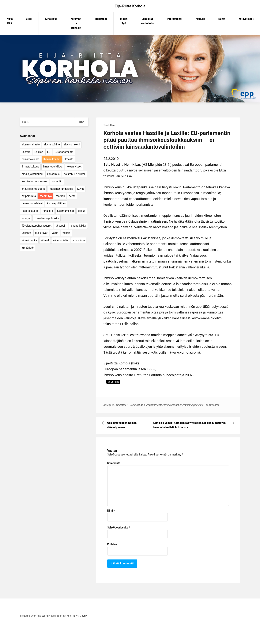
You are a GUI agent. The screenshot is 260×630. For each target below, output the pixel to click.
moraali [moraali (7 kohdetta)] (60, 196)
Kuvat (221, 18)
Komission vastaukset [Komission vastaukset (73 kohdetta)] (35, 181)
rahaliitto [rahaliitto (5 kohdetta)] (48, 210)
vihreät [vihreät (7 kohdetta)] (45, 240)
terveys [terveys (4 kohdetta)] (26, 218)
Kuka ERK (10, 21)
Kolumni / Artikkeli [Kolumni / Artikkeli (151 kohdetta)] (74, 173)
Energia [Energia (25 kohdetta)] (26, 151)
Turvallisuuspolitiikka (192, 404)
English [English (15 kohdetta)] (39, 151)
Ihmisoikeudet (171, 404)
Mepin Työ (123, 21)
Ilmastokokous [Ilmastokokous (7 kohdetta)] (30, 166)
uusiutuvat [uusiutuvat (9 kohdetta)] (41, 232)
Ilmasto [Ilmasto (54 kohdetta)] (68, 159)
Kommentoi (212, 404)
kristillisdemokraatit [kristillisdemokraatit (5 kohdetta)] (33, 188)
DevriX (83, 615)
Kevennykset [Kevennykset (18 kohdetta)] (74, 166)
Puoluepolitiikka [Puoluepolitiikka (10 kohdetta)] (56, 203)
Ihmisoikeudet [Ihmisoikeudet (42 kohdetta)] (51, 159)
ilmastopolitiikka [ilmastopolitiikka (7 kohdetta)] (52, 166)
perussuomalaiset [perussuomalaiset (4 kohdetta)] (32, 203)
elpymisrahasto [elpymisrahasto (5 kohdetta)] (31, 144)
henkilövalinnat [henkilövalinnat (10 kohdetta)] (30, 159)
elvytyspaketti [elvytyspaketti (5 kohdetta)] (72, 144)
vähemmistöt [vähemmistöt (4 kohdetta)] (61, 240)
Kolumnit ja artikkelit (75, 23)
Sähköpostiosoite (118, 527)
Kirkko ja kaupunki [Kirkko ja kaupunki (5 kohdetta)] (32, 173)
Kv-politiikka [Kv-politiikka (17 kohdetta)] (29, 196)
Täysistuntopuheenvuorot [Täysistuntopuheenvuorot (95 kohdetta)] (37, 225)
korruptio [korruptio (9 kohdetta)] (57, 181)
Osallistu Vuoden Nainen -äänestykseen (122, 425)
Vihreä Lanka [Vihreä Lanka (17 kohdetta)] (29, 240)
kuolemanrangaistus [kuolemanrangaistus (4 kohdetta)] (61, 188)
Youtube (200, 18)
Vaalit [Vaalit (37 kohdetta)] (55, 232)
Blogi (29, 18)
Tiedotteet (101, 18)
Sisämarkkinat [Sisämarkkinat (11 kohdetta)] (65, 210)
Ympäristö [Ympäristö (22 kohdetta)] (28, 247)
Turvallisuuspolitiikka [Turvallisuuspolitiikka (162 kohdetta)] (46, 218)
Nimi (111, 510)
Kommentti (113, 463)
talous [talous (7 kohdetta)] (81, 210)
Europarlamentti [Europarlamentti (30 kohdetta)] (64, 151)
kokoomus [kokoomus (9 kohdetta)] (53, 173)
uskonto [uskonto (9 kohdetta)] (26, 232)
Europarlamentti (153, 404)
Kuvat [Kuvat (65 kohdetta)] (80, 188)
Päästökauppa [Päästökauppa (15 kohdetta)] (30, 210)
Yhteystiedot (245, 18)
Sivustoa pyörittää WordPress (37, 615)
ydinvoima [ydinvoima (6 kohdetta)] (79, 240)
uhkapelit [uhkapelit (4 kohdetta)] (61, 225)
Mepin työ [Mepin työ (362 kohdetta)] (46, 196)
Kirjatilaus (51, 18)
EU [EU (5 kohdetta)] (48, 151)
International (174, 18)
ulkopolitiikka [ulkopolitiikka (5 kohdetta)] (78, 225)
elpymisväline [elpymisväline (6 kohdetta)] (52, 144)
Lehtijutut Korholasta (147, 21)
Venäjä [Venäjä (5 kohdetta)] (66, 232)
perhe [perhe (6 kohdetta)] (72, 196)
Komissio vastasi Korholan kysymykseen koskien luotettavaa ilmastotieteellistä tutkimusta (189, 425)
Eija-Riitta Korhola (130, 6)
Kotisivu (112, 544)
